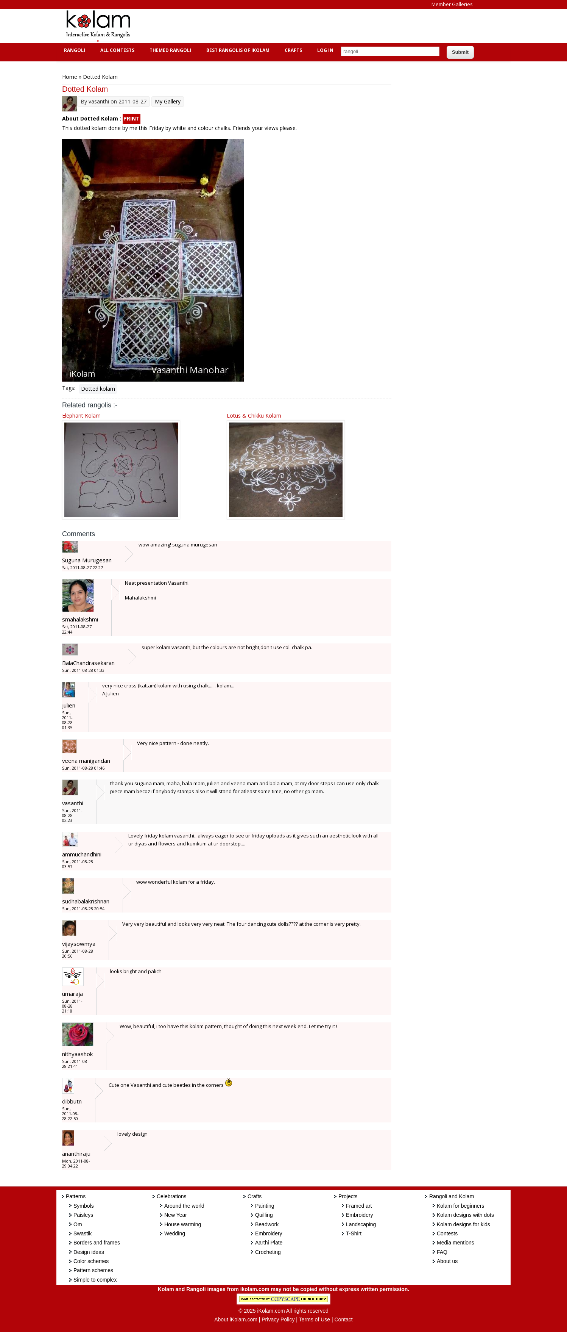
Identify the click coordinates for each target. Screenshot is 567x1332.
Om (77, 1224)
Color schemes (91, 1261)
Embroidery (268, 1233)
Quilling (264, 1215)
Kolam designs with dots (465, 1215)
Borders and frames (96, 1243)
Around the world (184, 1206)
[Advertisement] (277, 26)
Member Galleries (452, 4)
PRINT (131, 118)
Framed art (359, 1206)
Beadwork (267, 1224)
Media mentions (455, 1243)
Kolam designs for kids (463, 1224)
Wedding (174, 1233)
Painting (264, 1206)
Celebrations (172, 1196)
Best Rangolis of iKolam (237, 50)
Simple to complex (95, 1280)
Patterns (76, 1196)
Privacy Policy (278, 1319)
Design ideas (88, 1252)
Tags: (68, 387)
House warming (182, 1224)
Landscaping (361, 1224)
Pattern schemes (93, 1270)
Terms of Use (314, 1319)
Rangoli (73, 50)
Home (69, 76)
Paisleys (83, 1215)
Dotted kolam (98, 388)
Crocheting (268, 1252)
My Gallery (168, 101)
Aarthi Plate (268, 1243)
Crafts (292, 50)
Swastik (82, 1233)
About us (447, 1261)
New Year (175, 1215)
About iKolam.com (235, 1319)
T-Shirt (353, 1233)
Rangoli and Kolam (451, 1196)
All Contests (116, 50)
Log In (325, 50)
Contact (343, 1319)
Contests (447, 1233)
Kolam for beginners (460, 1206)
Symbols (83, 1206)
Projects (348, 1196)
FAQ (442, 1252)
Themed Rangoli (169, 50)
